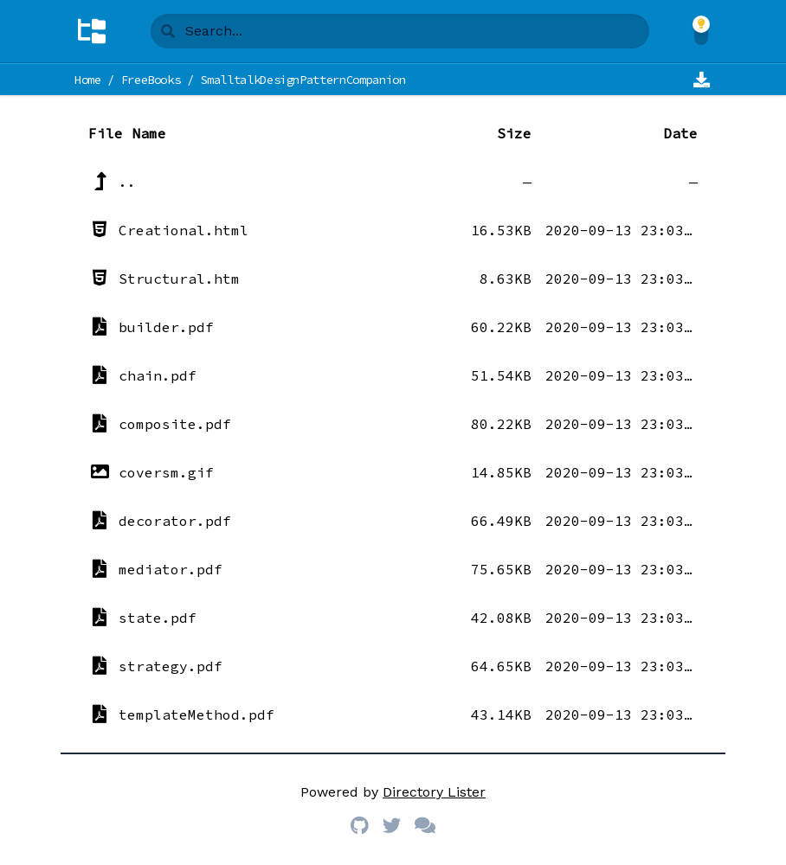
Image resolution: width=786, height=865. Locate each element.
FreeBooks (151, 79)
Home (87, 79)
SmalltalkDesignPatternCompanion (302, 79)
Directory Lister (434, 792)
